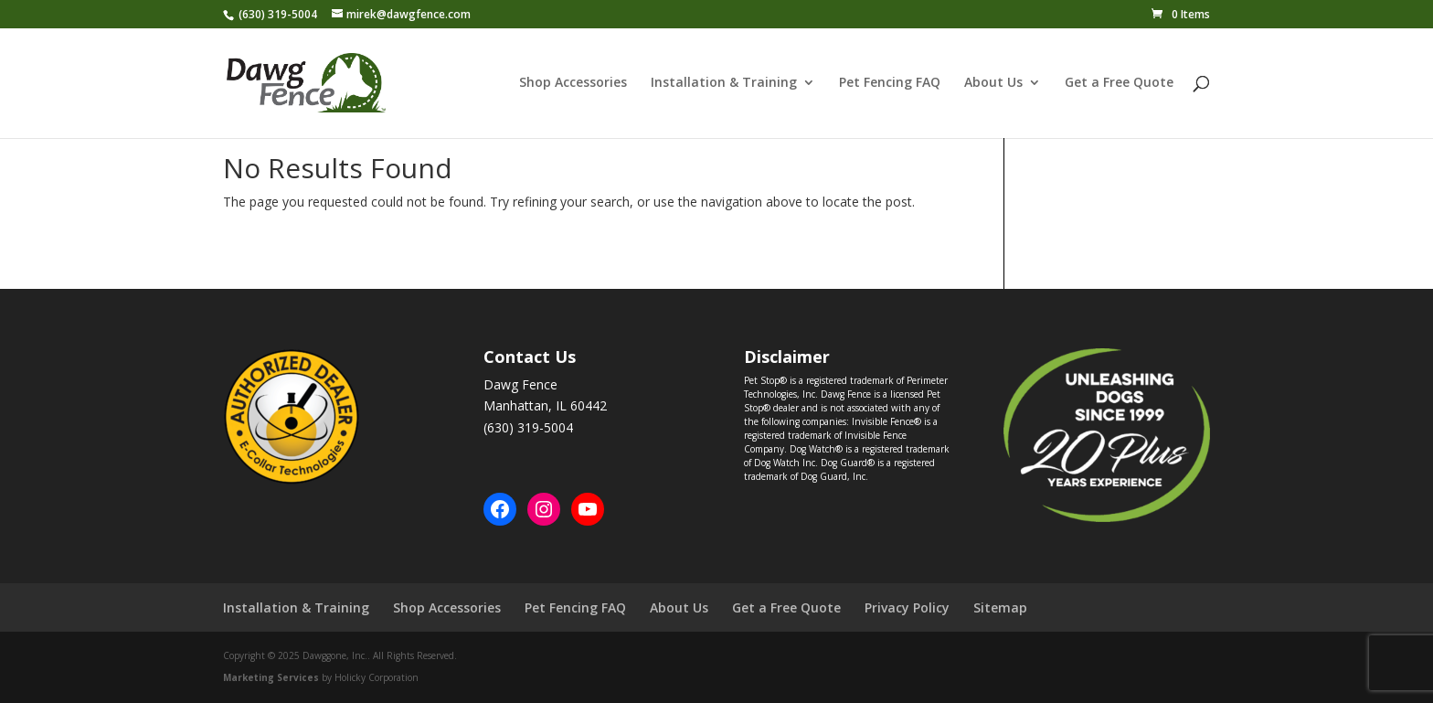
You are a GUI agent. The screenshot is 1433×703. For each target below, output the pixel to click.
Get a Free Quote (1119, 84)
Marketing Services (271, 677)
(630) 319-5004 (278, 14)
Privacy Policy (907, 607)
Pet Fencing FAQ (889, 84)
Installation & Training (724, 84)
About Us (993, 84)
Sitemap (1000, 607)
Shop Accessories (573, 84)
